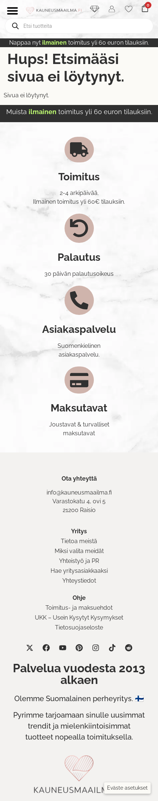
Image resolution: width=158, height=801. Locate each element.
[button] (127, 788)
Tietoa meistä (79, 541)
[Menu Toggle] (12, 10)
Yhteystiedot (79, 580)
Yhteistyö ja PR (79, 560)
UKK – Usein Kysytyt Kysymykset (79, 617)
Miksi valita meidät (79, 551)
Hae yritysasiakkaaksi (79, 570)
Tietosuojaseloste (79, 627)
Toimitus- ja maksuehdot (79, 607)
